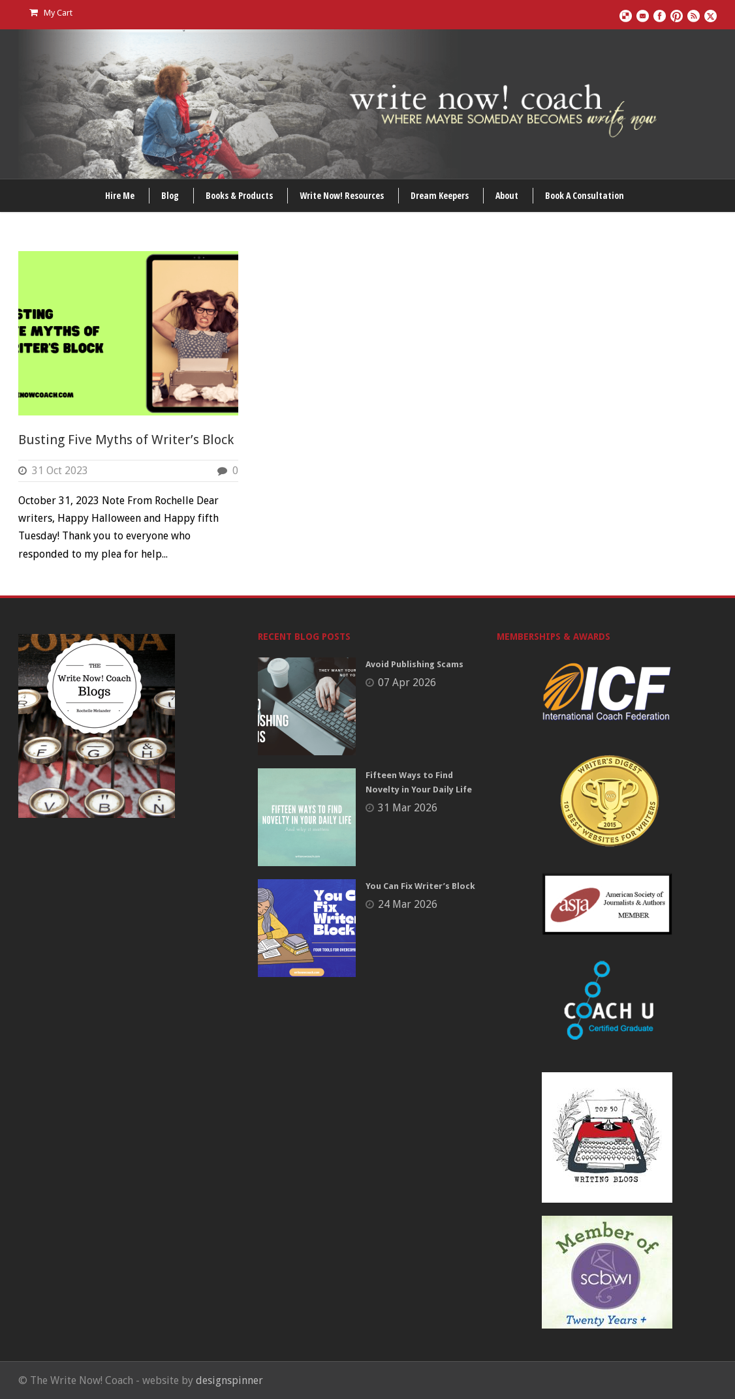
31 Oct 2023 (60, 470)
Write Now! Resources (342, 195)
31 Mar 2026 (407, 808)
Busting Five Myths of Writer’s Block (126, 439)
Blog (170, 195)
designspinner (229, 1380)
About (506, 195)
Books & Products (239, 195)
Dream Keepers (440, 195)
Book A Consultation (584, 195)
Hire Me (119, 195)
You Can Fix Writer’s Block (420, 886)
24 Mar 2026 (407, 904)
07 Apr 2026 (407, 682)
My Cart (50, 13)
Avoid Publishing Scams (414, 664)
